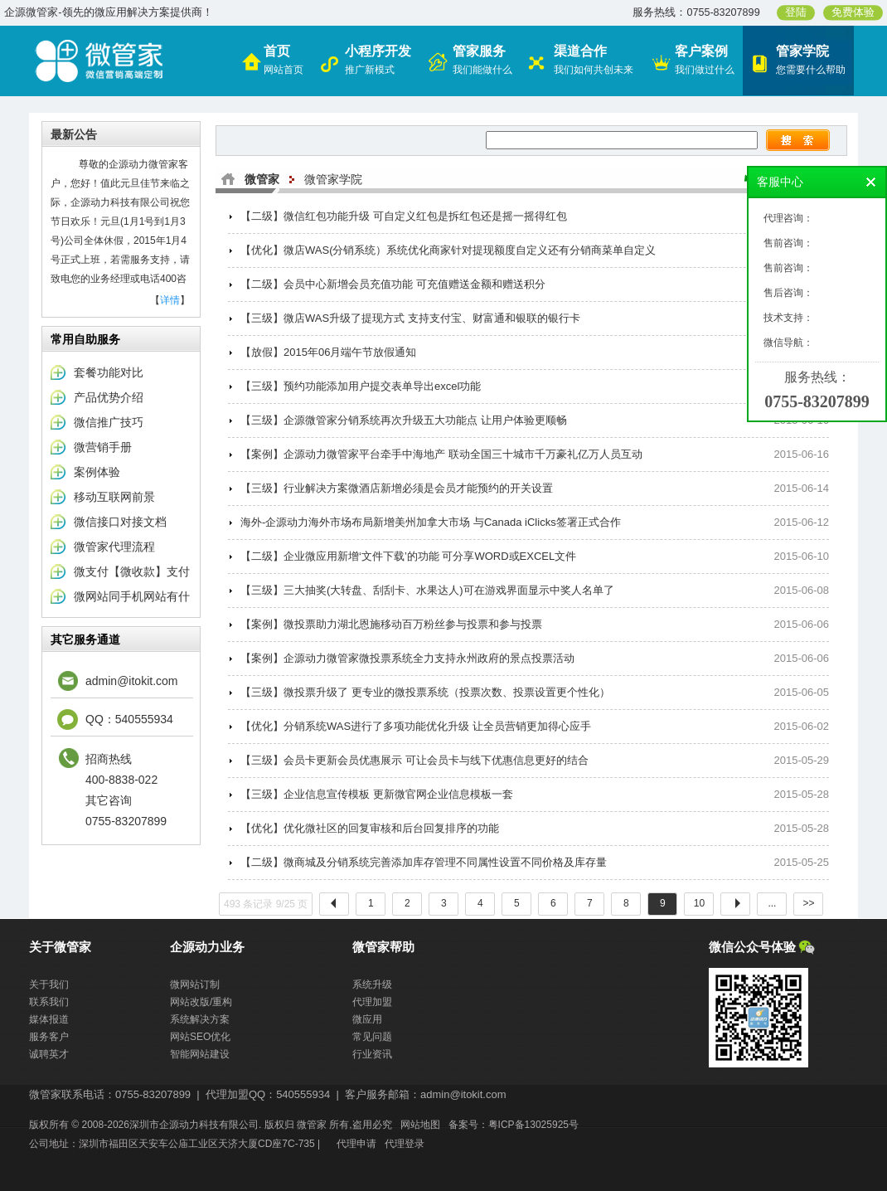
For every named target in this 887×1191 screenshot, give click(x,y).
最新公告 (74, 134)
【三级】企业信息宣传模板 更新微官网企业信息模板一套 (376, 794)
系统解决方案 (200, 1019)
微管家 (262, 179)
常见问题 (372, 1037)
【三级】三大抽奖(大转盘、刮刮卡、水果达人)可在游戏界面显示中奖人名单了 (427, 590)
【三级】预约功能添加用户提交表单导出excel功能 (360, 386)
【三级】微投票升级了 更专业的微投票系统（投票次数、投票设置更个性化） (425, 692)
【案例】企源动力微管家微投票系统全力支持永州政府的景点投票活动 (407, 658)
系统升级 (372, 984)
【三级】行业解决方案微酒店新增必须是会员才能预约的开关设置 (396, 488)
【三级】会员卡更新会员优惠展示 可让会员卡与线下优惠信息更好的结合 (414, 760)
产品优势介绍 (108, 397)
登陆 (796, 12)
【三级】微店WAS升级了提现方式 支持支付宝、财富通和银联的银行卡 (410, 318)
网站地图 (420, 1124)
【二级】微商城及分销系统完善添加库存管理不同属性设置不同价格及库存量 (423, 862)
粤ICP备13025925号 (533, 1124)
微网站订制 (195, 984)
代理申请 (356, 1144)
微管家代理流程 (114, 546)
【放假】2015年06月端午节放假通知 (328, 352)
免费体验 (853, 12)
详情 (170, 300)
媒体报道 (49, 1019)
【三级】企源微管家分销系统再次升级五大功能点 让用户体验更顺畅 (403, 420)
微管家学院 (333, 179)
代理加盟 (372, 1002)
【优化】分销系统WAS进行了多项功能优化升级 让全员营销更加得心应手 (415, 726)
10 (699, 903)
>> (808, 903)
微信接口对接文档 (120, 521)
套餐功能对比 (108, 372)
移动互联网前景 (114, 496)
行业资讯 (372, 1054)
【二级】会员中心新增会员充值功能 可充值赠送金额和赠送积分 (392, 284)
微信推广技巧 (108, 422)
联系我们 (49, 1002)
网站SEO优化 (200, 1037)
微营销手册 (103, 447)
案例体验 (97, 472)
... (772, 903)
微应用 (367, 1019)
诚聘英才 (49, 1054)
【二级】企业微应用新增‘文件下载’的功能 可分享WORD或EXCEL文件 (408, 556)
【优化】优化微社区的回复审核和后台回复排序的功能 (369, 828)
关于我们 (49, 984)
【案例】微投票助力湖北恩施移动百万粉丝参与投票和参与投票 (391, 624)
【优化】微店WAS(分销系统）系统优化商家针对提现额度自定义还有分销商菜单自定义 (448, 250)
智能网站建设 (200, 1054)
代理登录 (404, 1144)
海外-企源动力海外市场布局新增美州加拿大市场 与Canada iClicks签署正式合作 (430, 522)
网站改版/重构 (201, 1002)
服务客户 (49, 1037)
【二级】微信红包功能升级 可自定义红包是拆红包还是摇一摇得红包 (403, 216)
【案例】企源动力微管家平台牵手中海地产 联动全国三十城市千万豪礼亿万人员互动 (441, 454)
